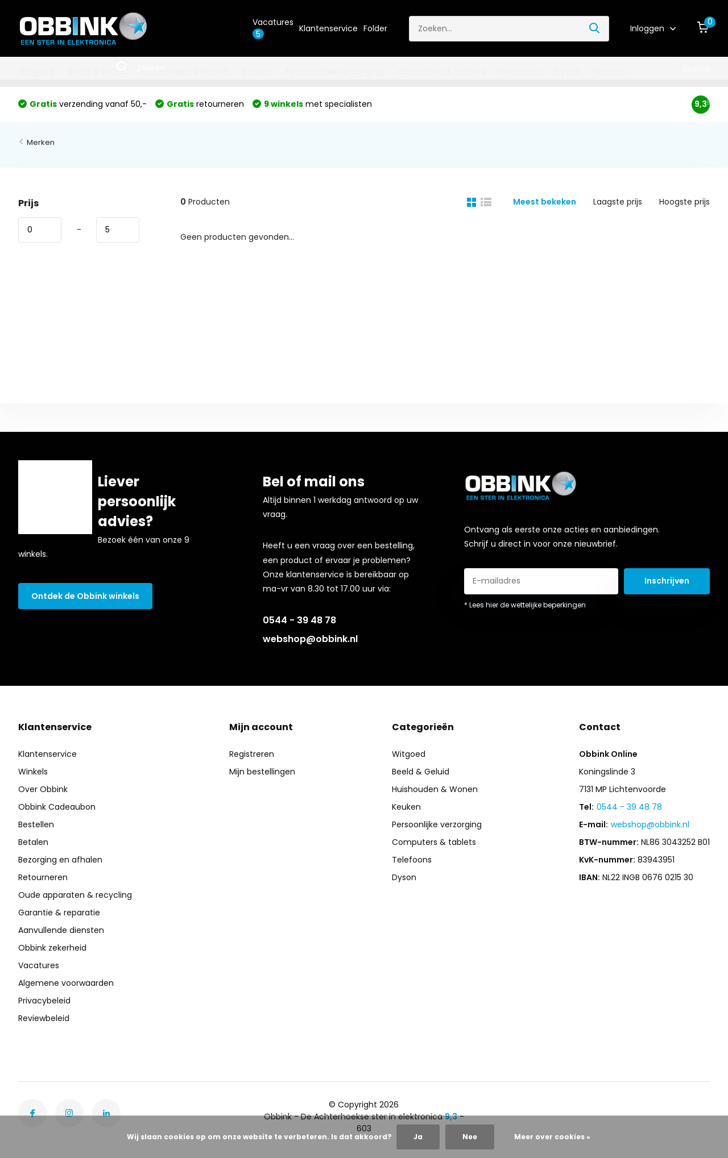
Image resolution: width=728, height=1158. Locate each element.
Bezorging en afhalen (60, 859)
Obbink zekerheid (52, 947)
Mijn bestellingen (262, 771)
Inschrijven (666, 580)
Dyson (567, 71)
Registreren (251, 754)
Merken (41, 142)
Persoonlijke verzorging (335, 71)
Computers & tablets (441, 71)
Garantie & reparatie (59, 912)
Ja (418, 1137)
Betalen (33, 842)
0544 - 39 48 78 (299, 620)
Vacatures (273, 28)
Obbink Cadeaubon (57, 807)
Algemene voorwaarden (66, 983)
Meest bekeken (544, 201)
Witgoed (36, 71)
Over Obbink (43, 789)
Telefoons (520, 71)
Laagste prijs (617, 201)
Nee (469, 1137)
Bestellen (36, 824)
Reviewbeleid (43, 1018)
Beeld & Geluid (98, 71)
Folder (375, 28)
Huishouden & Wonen (185, 71)
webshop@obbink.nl (310, 638)
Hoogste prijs (684, 201)
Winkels (609, 71)
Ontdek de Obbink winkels (85, 596)
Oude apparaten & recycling (75, 895)
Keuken (257, 71)
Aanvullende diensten (61, 930)
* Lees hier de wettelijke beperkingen (525, 605)
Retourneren (43, 877)
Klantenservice (328, 28)
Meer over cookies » (552, 1137)
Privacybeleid (44, 1000)
